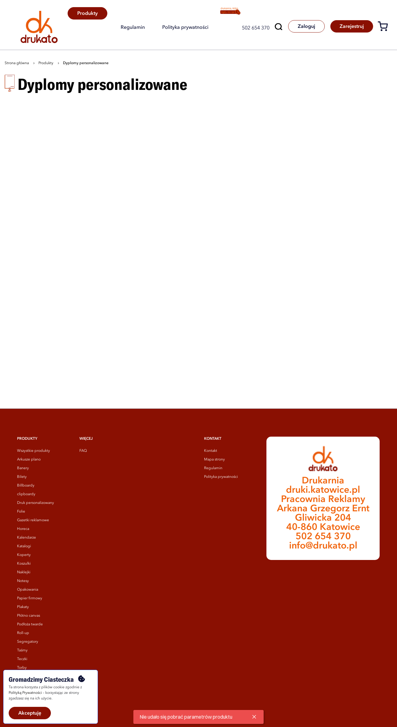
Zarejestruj (351, 26)
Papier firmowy (29, 598)
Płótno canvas (28, 616)
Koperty (24, 555)
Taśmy (22, 650)
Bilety (22, 477)
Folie (21, 511)
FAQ (83, 451)
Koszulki (24, 564)
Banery (23, 468)
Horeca (23, 529)
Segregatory (27, 642)
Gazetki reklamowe (33, 520)
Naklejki (23, 572)
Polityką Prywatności (25, 693)
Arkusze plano (29, 459)
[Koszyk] (385, 27)
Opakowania (27, 590)
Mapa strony (214, 459)
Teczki (22, 659)
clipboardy (26, 494)
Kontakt (210, 451)
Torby (22, 668)
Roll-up (23, 633)
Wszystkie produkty (33, 451)
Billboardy (25, 485)
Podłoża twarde (30, 624)
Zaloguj (305, 26)
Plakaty (23, 607)
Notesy (23, 581)
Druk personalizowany (35, 503)
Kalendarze (26, 538)
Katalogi (24, 546)
